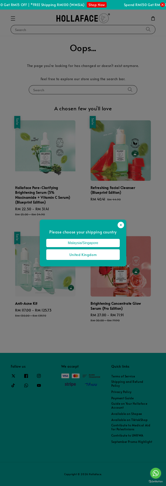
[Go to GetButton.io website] (156, 481)
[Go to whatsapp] (155, 473)
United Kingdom (83, 254)
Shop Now (101, 4)
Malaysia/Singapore (83, 243)
